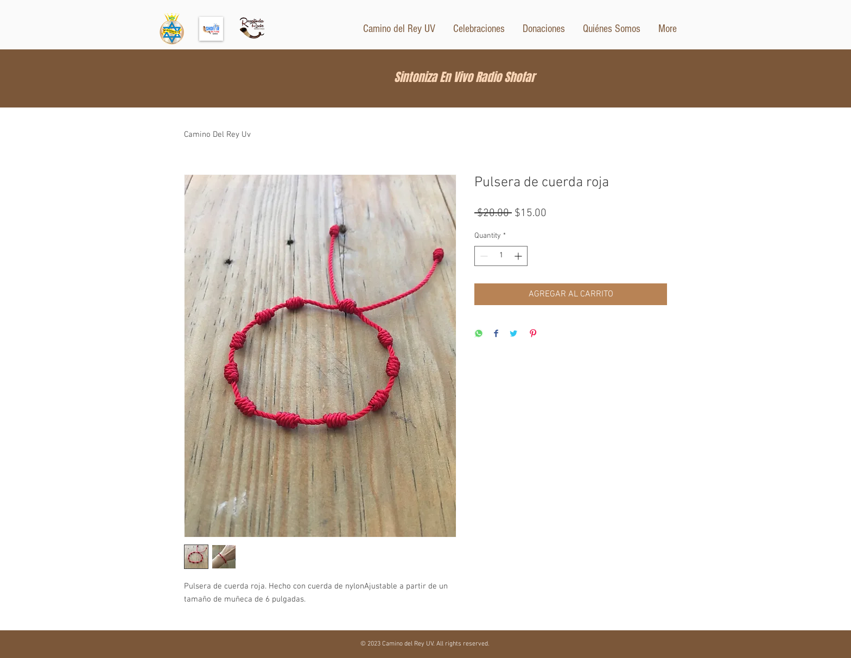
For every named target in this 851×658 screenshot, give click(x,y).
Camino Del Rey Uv (217, 135)
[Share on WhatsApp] (478, 334)
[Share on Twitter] (513, 334)
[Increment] (519, 255)
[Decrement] (483, 255)
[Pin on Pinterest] (533, 334)
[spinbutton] (501, 255)
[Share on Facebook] (496, 334)
